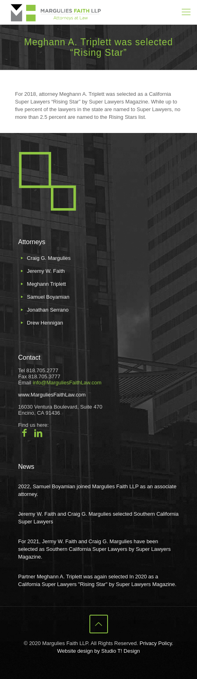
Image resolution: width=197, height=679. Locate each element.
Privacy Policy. (156, 643)
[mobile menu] (186, 12)
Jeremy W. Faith (46, 271)
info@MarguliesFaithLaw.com (67, 383)
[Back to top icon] (98, 624)
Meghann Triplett (46, 284)
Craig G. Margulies (49, 258)
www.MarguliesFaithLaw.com (52, 395)
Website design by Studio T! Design (98, 651)
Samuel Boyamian (48, 297)
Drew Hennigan (45, 323)
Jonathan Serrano (47, 310)
